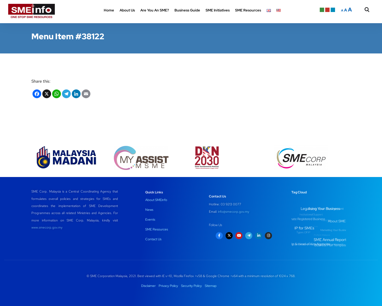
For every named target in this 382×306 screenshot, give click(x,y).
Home (109, 10)
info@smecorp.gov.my (233, 211)
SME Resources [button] (248, 10)
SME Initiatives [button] (218, 10)
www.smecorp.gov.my (47, 227)
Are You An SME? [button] (154, 10)
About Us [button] (127, 10)
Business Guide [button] (187, 10)
